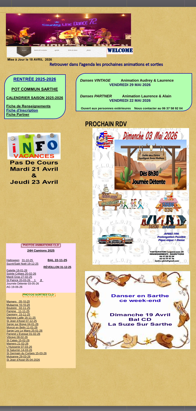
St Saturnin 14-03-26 (19, 350)
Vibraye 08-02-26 (17, 337)
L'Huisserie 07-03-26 (19, 346)
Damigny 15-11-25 (18, 314)
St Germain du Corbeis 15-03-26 (26, 353)
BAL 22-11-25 (57, 260)
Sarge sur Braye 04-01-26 (22, 324)
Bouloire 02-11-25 (18, 307)
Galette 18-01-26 (16, 270)
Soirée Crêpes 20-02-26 (21, 273)
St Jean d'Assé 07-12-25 (21, 320)
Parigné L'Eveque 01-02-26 (23, 333)
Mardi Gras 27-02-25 (19, 276)
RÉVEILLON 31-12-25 (57, 267)
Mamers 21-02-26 (17, 343)
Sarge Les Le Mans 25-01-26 (24, 330)
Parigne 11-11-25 (17, 311)
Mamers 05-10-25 (18, 301)
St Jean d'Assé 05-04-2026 (23, 359)
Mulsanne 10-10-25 (18, 304)
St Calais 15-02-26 (17, 340)
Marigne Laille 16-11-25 (21, 317)
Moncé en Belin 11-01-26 (21, 327)
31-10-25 (28, 260)
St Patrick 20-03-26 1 (21, 280)
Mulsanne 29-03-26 (18, 356)
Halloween (12, 260)
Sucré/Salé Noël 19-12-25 (22, 263)
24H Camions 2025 (41, 250)
